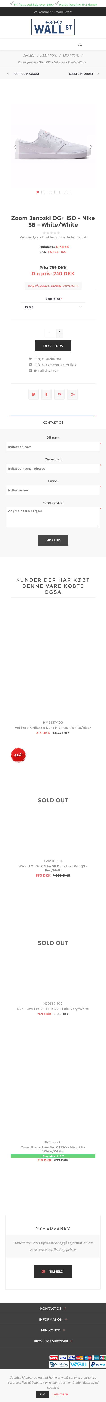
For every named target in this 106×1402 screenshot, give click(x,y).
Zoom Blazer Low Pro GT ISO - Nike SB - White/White (53, 1149)
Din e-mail (53, 459)
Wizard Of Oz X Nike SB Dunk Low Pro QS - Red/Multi (53, 868)
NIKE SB (62, 247)
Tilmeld (56, 1271)
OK (42, 1394)
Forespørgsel (53, 503)
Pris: (44, 267)
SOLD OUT (53, 800)
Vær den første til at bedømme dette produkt (53, 237)
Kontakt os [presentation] (53, 423)
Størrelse (53, 299)
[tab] (53, 422)
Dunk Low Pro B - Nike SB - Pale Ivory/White (53, 1009)
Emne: (53, 481)
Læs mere (60, 1394)
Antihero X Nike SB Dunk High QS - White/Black (53, 728)
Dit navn (53, 438)
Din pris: (42, 274)
